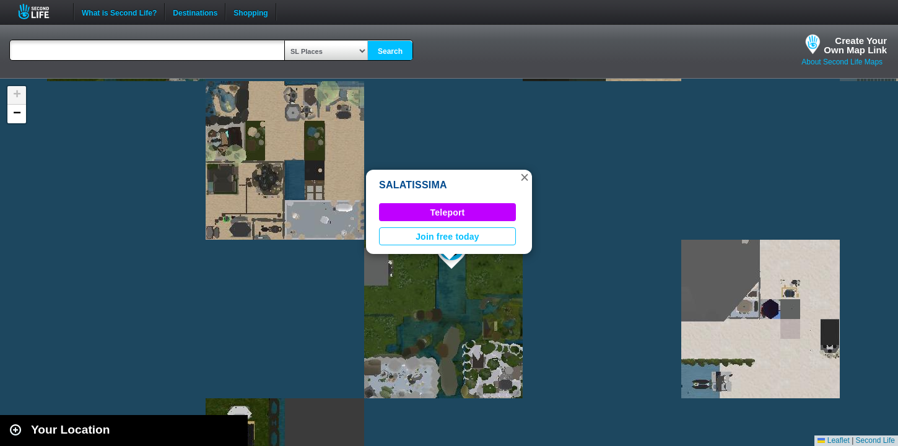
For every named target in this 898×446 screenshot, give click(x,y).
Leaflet (833, 440)
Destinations (195, 12)
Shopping (250, 12)
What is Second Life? (119, 12)
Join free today (447, 237)
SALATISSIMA (413, 185)
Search (390, 51)
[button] (524, 177)
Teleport (447, 212)
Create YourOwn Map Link (855, 45)
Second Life (40, 11)
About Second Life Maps (842, 62)
